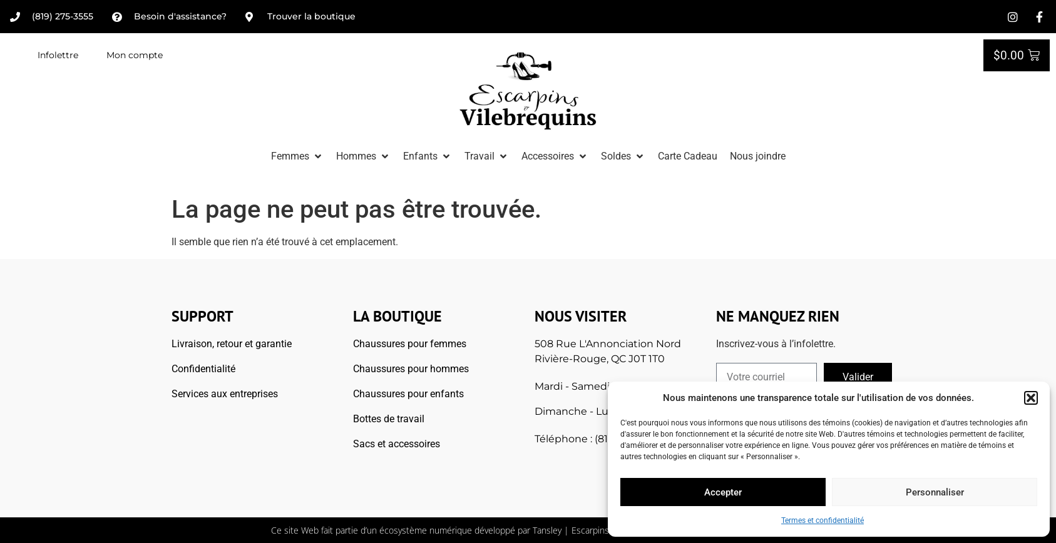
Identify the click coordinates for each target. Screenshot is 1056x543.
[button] (1031, 398)
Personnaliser (935, 492)
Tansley (547, 530)
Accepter (723, 492)
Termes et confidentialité (822, 520)
